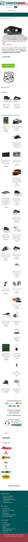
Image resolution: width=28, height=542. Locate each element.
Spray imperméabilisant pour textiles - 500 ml (16, 373)
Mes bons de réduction (7, 516)
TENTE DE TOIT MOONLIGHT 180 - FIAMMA (6, 128)
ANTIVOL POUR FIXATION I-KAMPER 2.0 (16, 162)
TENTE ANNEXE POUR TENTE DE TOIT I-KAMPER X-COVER (16, 144)
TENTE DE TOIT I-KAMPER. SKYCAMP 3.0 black (16, 255)
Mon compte (4, 506)
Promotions (4, 522)
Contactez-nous (5, 525)
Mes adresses (5, 513)
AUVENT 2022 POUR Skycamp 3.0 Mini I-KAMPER (5, 323)
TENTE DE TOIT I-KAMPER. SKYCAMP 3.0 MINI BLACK (5, 236)
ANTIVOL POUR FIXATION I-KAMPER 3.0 (5, 291)
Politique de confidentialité (10, 536)
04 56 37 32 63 (6, 500)
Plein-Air (2, 18)
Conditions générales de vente (8, 528)
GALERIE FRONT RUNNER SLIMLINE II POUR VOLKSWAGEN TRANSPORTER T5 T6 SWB (16, 180)
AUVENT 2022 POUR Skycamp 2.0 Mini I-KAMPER (16, 273)
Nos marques (5, 532)
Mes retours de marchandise (8, 510)
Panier (17, 10)
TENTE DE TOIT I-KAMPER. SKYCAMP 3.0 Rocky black (16, 219)
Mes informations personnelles (9, 514)
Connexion (12, 10)
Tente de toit (7, 18)
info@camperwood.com (8, 502)
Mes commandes (6, 508)
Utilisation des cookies (7, 530)
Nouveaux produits (6, 524)
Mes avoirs (4, 511)
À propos (4, 527)
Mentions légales (20, 534)
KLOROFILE (20, 536)
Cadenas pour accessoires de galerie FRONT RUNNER (17, 355)
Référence (4, 44)
